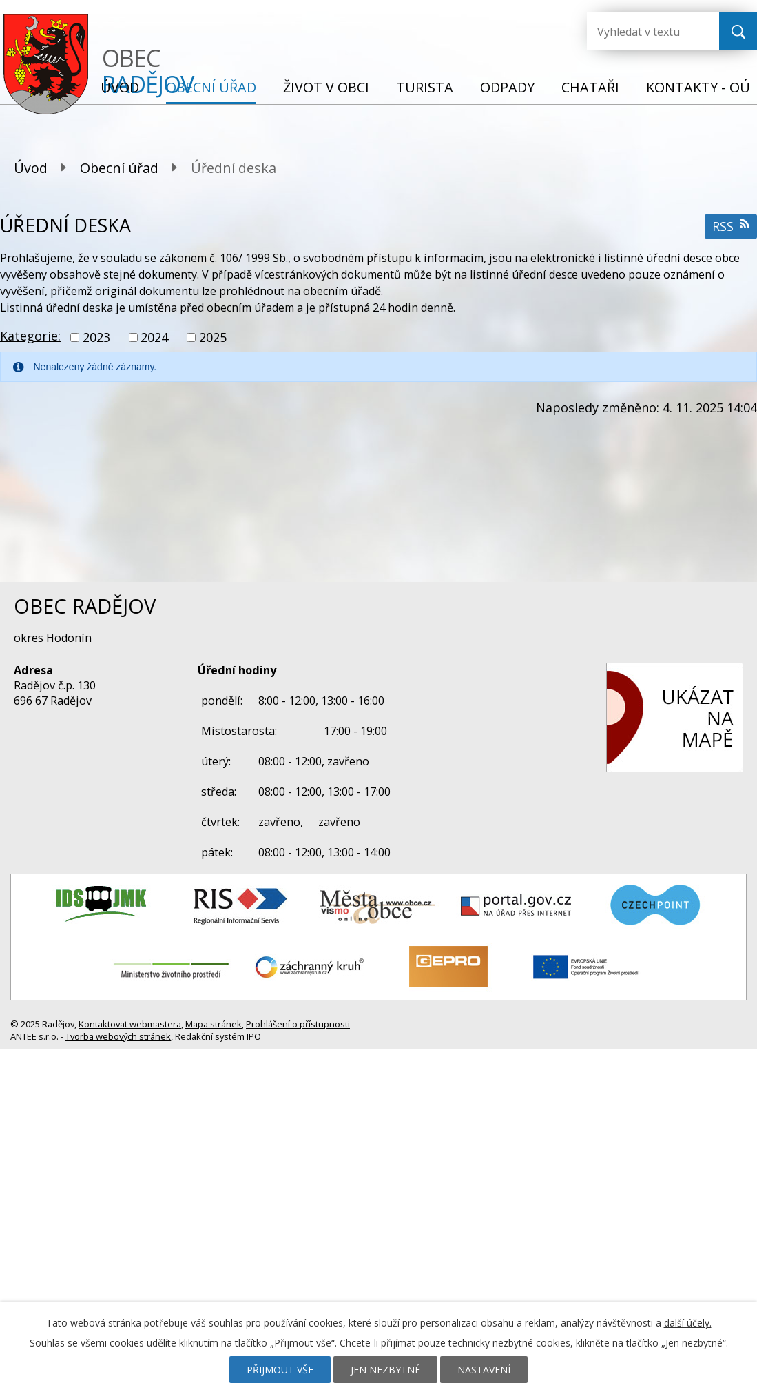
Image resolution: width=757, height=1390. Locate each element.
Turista (424, 87)
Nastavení (483, 1369)
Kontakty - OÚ (698, 87)
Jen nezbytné (385, 1369)
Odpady (507, 87)
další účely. (688, 1322)
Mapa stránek (213, 1024)
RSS (730, 226)
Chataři (590, 87)
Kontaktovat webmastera (130, 1024)
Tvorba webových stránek (118, 1036)
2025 (213, 337)
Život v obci (326, 87)
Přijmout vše (280, 1369)
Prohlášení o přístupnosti (298, 1024)
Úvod (120, 87)
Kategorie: (30, 336)
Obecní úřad (211, 87)
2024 (154, 337)
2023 (96, 337)
